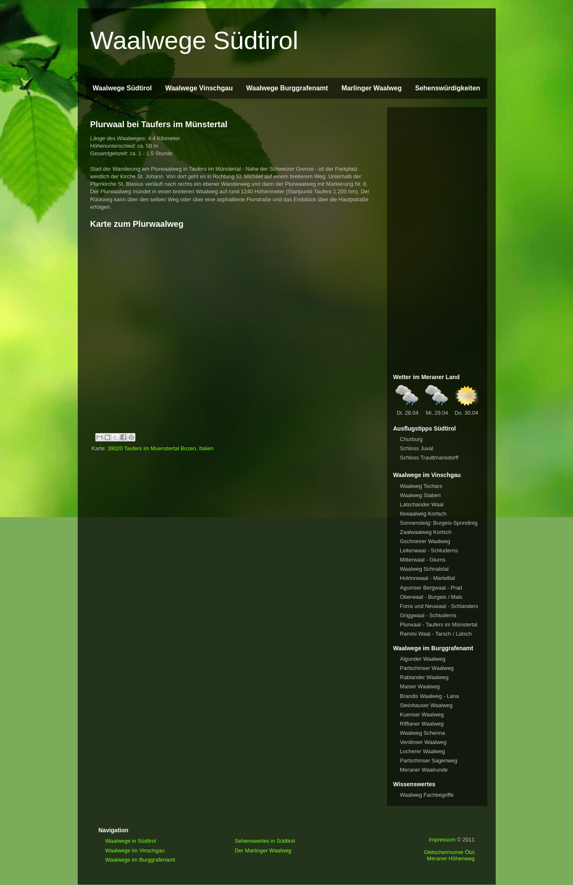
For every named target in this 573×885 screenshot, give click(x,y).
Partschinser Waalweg (427, 668)
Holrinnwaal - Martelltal (427, 578)
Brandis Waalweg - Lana (429, 696)
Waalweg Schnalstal (424, 569)
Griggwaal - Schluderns (428, 615)
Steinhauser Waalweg (426, 705)
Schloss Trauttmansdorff (429, 457)
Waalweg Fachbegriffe (427, 795)
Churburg (411, 439)
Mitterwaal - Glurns (423, 560)
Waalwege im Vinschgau (135, 850)
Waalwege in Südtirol (130, 841)
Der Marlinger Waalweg (263, 850)
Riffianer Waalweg (422, 724)
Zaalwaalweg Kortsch (426, 532)
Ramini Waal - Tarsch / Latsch (436, 634)
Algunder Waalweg (423, 659)
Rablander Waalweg (424, 677)
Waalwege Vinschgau (199, 88)
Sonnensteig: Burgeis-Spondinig (439, 523)
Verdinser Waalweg (423, 742)
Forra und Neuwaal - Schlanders (439, 606)
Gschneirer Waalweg (425, 541)
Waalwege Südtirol (194, 40)
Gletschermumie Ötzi (449, 852)
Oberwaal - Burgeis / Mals (431, 597)
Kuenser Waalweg (422, 714)
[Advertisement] (437, 238)
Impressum (441, 839)
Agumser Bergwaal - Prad (431, 588)
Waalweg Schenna (422, 733)
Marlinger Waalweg (371, 88)
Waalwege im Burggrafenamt (140, 860)
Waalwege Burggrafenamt (287, 88)
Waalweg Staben (420, 495)
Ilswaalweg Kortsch (423, 513)
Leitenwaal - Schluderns (429, 550)
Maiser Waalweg (420, 686)
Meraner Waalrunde (424, 770)
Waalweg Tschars (421, 486)
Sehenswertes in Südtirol (265, 841)
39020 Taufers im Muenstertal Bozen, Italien (160, 448)
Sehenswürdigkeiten (447, 88)
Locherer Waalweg (422, 751)
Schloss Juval (416, 448)
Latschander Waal (421, 504)
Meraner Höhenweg (450, 858)
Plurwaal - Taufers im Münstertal (438, 624)
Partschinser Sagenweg (428, 760)
